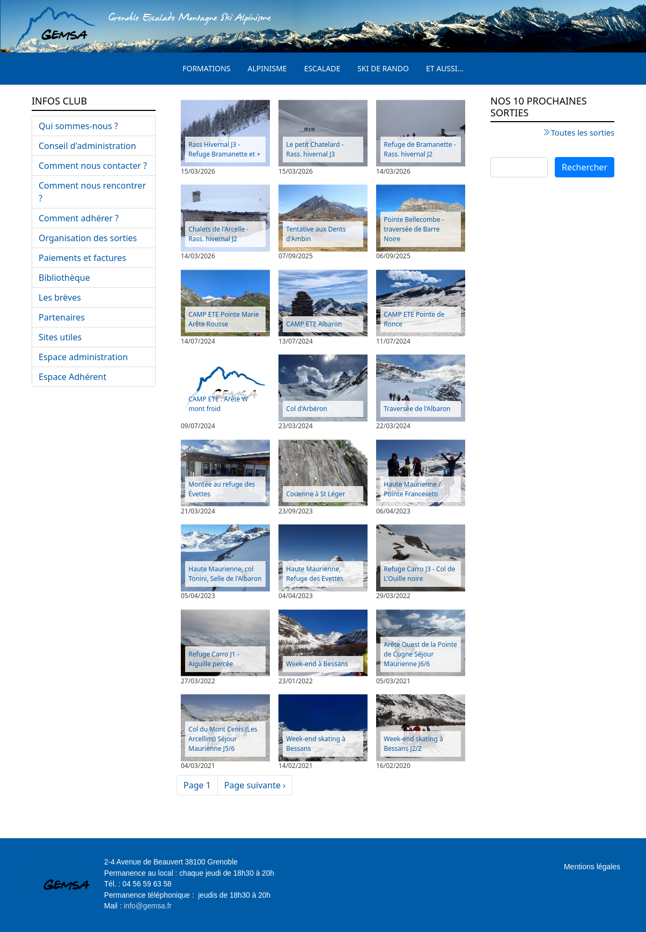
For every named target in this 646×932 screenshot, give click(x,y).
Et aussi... (445, 68)
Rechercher (584, 167)
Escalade (322, 68)
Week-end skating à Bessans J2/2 (413, 743)
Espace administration (83, 357)
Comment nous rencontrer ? (92, 192)
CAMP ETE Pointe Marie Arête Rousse (223, 319)
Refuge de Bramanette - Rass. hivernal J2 (420, 149)
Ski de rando (383, 68)
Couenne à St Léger (315, 493)
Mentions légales (592, 866)
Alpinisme (267, 68)
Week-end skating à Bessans (315, 743)
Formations (206, 68)
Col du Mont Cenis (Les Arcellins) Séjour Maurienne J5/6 (222, 739)
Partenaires (62, 317)
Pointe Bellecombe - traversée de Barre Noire (414, 229)
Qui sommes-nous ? (78, 126)
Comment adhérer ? (79, 218)
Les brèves (60, 297)
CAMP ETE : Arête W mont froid (218, 403)
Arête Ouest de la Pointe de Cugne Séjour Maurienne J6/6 (420, 654)
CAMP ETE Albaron (314, 324)
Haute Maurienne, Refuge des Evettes (314, 573)
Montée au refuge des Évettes (221, 489)
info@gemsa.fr (148, 906)
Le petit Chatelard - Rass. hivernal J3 (314, 149)
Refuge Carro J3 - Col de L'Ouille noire (419, 573)
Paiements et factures (82, 258)
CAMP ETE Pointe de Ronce (414, 319)
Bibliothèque (64, 278)
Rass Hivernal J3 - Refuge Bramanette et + (224, 149)
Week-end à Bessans (317, 663)
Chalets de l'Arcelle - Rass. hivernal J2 (218, 234)
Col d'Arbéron (306, 408)
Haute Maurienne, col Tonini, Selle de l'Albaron (224, 573)
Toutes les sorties (582, 132)
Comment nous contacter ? (93, 166)
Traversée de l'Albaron (417, 408)
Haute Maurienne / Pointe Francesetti (412, 489)
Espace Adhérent (72, 377)
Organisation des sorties (88, 238)
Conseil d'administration (87, 146)
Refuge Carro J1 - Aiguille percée (213, 659)
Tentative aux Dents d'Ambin (316, 234)
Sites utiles (60, 337)
